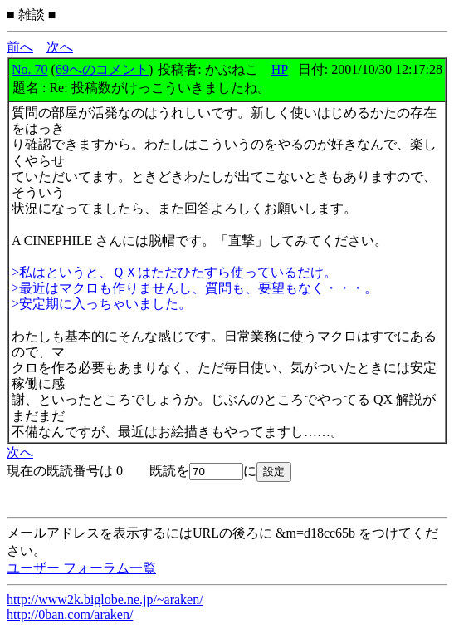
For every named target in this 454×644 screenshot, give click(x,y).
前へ (20, 47)
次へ (59, 47)
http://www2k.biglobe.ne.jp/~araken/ (105, 599)
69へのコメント (102, 69)
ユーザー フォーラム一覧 (81, 568)
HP (279, 69)
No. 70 (30, 69)
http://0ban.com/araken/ (70, 614)
